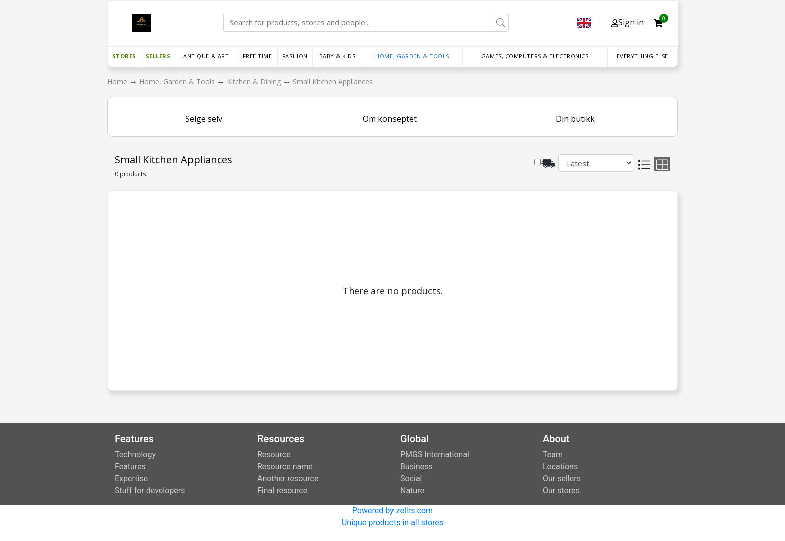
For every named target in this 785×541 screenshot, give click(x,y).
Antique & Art (206, 56)
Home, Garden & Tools (412, 56)
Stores (124, 56)
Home (118, 81)
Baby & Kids (337, 56)
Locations (560, 466)
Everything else (642, 56)
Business (416, 466)
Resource (274, 454)
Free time (257, 56)
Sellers (158, 56)
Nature (412, 490)
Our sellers (562, 478)
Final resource (282, 490)
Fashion (295, 56)
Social (411, 478)
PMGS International (434, 454)
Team (553, 454)
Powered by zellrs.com (392, 510)
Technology (135, 454)
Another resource (287, 478)
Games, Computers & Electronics (535, 56)
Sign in (627, 22)
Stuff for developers (150, 490)
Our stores (561, 490)
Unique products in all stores (392, 522)
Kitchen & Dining (255, 81)
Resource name (285, 466)
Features (130, 466)
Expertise (131, 478)
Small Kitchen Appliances (333, 81)
